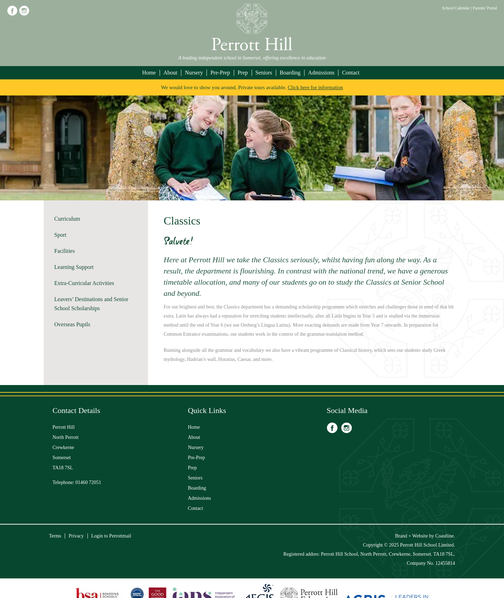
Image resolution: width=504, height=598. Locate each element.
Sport (60, 235)
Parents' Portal (485, 8)
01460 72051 (89, 482)
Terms (55, 536)
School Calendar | (457, 8)
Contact (350, 73)
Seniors (263, 73)
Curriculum (67, 219)
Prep (243, 73)
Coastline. (445, 536)
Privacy (76, 536)
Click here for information (315, 87)
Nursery (194, 73)
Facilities (64, 251)
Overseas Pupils (72, 324)
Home (149, 73)
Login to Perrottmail (111, 536)
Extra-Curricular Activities (84, 283)
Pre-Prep (220, 73)
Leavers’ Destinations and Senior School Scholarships (91, 303)
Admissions (321, 73)
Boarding (290, 73)
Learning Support (73, 267)
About (170, 73)
